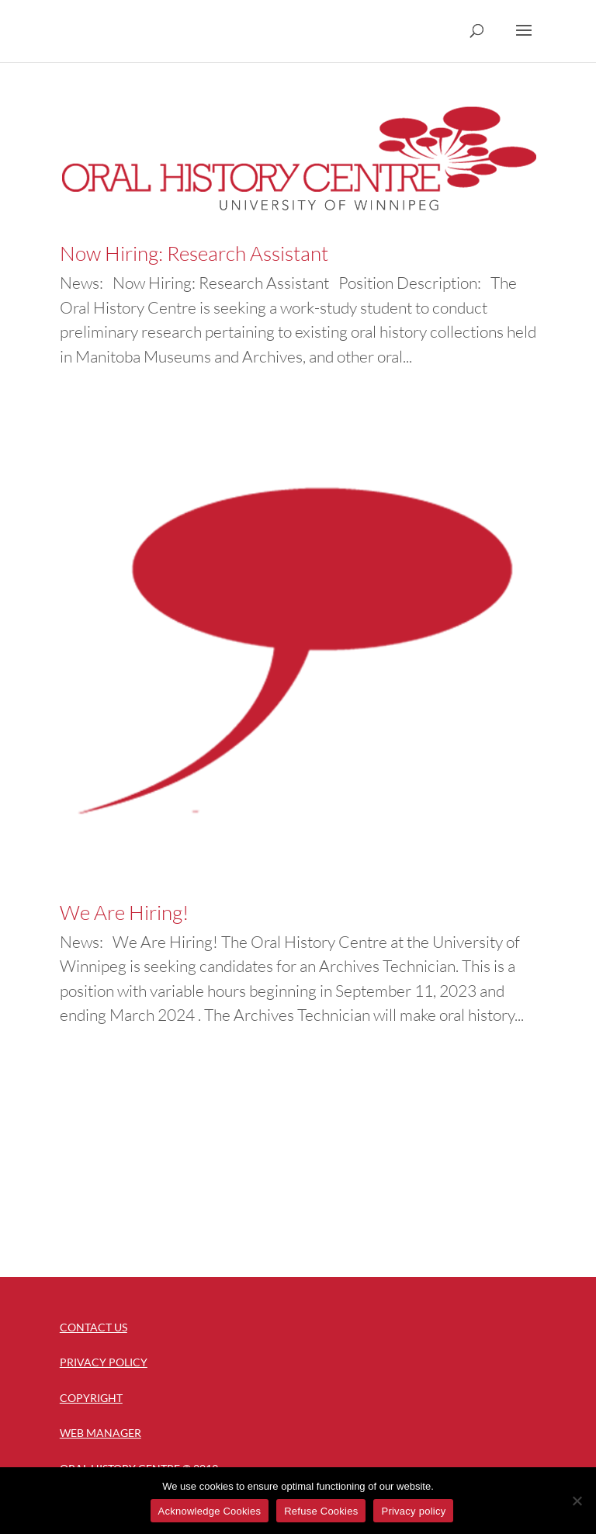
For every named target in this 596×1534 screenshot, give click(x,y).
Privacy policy (413, 1511)
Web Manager (100, 1432)
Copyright (91, 1397)
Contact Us (93, 1327)
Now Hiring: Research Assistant (194, 253)
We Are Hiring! (124, 912)
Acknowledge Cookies (210, 1511)
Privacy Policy (103, 1362)
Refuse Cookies (321, 1511)
